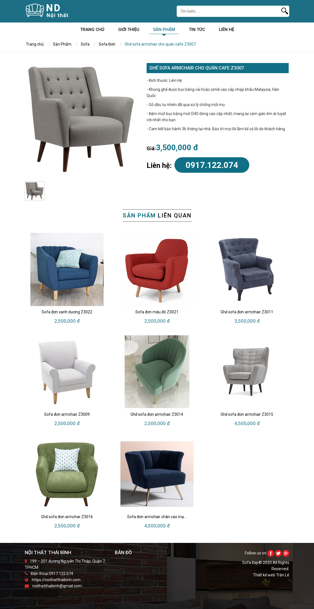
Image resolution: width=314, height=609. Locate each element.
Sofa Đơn (107, 44)
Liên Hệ (226, 30)
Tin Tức (197, 30)
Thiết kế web (264, 575)
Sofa (85, 44)
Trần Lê (282, 575)
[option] (81, 119)
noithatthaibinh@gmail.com (57, 586)
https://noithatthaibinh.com (56, 579)
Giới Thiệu (128, 30)
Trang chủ (92, 30)
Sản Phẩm (164, 30)
